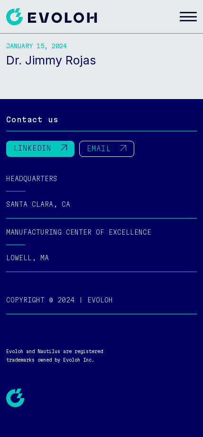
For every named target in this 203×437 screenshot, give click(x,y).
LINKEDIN (40, 148)
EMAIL (107, 149)
